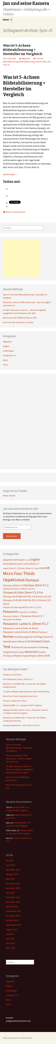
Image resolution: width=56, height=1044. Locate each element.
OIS (48, 61)
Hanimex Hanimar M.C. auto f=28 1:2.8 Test (21, 725)
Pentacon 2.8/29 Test (12, 674)
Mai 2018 (10, 860)
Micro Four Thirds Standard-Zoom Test (20, 696)
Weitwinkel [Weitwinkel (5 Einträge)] (31, 652)
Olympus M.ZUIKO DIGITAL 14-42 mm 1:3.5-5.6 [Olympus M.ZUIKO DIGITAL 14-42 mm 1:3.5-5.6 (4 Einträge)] (27, 596)
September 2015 (13, 911)
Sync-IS (6, 64)
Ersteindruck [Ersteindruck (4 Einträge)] (10, 563)
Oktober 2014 (12, 920)
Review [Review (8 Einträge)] (8, 636)
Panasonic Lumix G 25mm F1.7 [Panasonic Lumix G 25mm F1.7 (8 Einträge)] (26, 624)
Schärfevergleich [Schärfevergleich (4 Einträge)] (23, 636)
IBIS (44, 61)
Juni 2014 (10, 938)
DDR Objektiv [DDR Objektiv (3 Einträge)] (19, 559)
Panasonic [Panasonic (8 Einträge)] (10, 611)
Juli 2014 (10, 934)
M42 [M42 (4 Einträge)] (42, 568)
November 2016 (13, 888)
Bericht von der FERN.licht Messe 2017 (20, 317)
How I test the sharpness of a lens (18, 322)
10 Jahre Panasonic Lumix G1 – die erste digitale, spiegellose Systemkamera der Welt (19, 769)
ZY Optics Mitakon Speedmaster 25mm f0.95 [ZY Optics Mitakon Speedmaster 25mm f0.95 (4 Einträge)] (26, 655)
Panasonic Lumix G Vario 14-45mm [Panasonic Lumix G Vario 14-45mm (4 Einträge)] (20, 632)
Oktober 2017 (12, 874)
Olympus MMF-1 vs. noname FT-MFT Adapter (22, 705)
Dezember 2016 (13, 883)
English (6, 346)
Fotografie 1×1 (9, 355)
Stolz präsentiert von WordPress (17, 1038)
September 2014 (13, 925)
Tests (5, 364)
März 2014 (10, 948)
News (5, 360)
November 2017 (13, 869)
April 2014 (10, 943)
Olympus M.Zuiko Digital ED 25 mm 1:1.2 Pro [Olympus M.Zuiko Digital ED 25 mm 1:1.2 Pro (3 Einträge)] (22, 607)
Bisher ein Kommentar (15, 212)
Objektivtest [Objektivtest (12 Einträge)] (13, 580)
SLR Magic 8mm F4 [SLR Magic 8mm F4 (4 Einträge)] (43, 636)
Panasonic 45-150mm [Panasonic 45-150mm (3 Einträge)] (12, 619)
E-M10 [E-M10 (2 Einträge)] (28, 560)
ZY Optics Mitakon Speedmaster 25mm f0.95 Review (26, 691)
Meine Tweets (9, 495)
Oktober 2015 (12, 906)
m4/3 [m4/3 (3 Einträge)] (37, 568)
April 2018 (10, 865)
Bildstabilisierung (27, 61)
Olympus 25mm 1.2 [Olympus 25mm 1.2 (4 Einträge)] (13, 585)
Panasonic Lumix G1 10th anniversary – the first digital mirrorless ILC (19, 758)
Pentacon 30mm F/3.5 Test (14, 700)
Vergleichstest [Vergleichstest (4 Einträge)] (11, 652)
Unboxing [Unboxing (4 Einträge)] (43, 647)
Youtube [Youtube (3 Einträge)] (42, 652)
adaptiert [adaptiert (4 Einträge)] (8, 559)
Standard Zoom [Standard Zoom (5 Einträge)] (40, 641)
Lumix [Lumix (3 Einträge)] (19, 563)
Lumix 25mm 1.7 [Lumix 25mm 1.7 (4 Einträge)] (31, 563)
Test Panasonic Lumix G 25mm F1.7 (18, 679)
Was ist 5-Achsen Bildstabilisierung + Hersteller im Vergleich (22, 49)
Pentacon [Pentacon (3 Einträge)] (43, 632)
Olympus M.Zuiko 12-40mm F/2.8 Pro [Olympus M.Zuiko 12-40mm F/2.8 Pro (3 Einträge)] (19, 588)
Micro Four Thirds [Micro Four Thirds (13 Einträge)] (19, 573)
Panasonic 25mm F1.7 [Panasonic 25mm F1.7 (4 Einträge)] (32, 616)
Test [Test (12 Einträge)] (6, 646)
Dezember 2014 (13, 915)
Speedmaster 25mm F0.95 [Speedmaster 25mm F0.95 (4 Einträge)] (16, 641)
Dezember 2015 (13, 897)
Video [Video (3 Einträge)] (21, 652)
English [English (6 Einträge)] (35, 559)
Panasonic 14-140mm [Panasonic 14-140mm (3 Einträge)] (28, 612)
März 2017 (10, 879)
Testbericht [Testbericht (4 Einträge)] (17, 647)
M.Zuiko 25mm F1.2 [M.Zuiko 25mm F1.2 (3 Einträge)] (26, 568)
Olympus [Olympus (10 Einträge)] (32, 579)
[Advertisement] (21, 258)
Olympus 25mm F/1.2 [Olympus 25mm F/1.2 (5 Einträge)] (35, 585)
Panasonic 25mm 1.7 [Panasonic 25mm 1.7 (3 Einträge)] (12, 616)
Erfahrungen (8, 350)
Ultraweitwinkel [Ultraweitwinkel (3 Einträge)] (31, 647)
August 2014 (11, 929)
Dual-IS (39, 61)
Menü (6, 19)
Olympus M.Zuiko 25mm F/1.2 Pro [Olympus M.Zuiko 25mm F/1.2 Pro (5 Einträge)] (23, 592)
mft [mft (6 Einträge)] (47, 568)
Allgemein (25, 58)
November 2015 (13, 902)
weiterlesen (10, 174)
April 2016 (10, 892)
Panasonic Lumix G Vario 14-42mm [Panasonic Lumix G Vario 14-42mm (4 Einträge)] (20, 628)
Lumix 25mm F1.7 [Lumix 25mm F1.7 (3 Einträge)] (10, 568)
